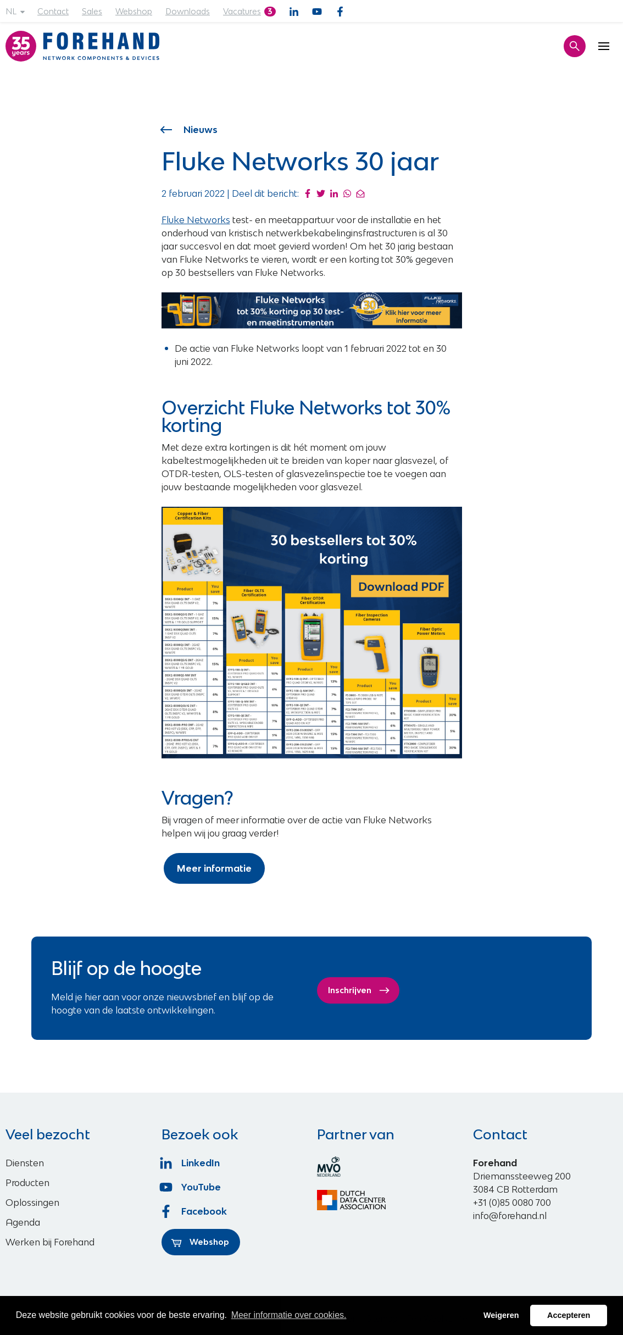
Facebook (194, 1211)
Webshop (133, 11)
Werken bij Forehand (49, 1242)
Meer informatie (214, 868)
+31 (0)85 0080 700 (512, 1202)
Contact (53, 11)
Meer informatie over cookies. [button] (289, 1315)
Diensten (24, 1162)
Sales (92, 11)
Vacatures (242, 11)
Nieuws (190, 129)
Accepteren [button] (568, 1315)
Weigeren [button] (501, 1315)
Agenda (22, 1222)
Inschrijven (359, 990)
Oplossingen (32, 1202)
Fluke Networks (196, 219)
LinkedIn (191, 1163)
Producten (27, 1182)
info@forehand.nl (510, 1215)
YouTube (191, 1187)
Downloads (187, 11)
